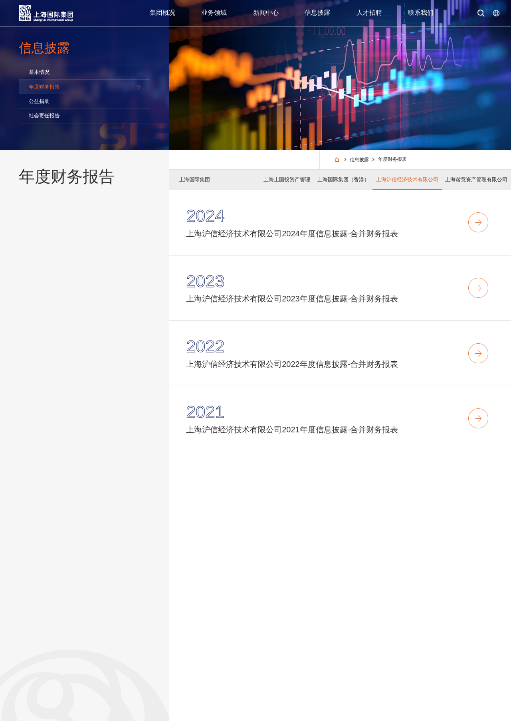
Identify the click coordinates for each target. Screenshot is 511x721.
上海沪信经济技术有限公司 (407, 179)
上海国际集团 (194, 179)
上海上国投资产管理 (286, 179)
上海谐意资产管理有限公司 (476, 179)
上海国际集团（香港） (343, 179)
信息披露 (359, 159)
